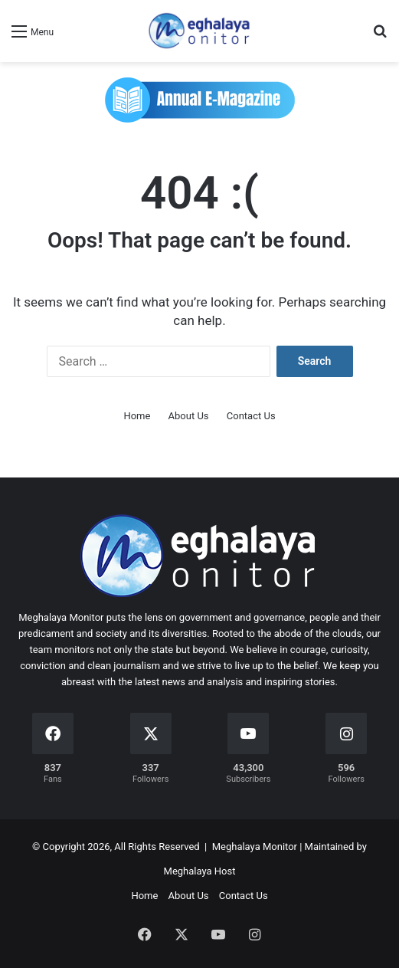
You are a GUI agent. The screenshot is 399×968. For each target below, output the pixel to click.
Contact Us (251, 416)
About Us (188, 416)
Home (136, 416)
